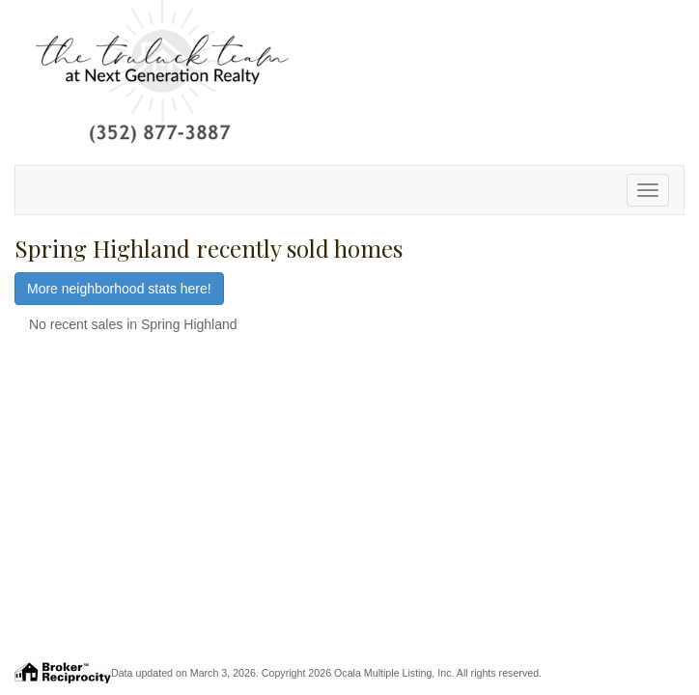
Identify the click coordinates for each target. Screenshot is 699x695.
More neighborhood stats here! (119, 288)
